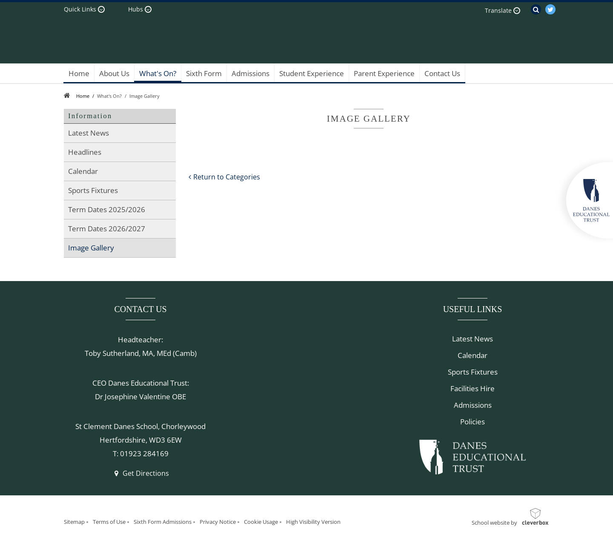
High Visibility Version (313, 522)
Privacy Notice (218, 522)
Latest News (472, 339)
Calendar (472, 355)
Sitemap (74, 522)
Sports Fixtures (473, 372)
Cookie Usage (261, 522)
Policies (472, 421)
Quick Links (80, 9)
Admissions (473, 405)
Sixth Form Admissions (163, 522)
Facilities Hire (472, 388)
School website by (494, 522)
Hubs (135, 9)
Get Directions (140, 473)
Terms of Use (109, 522)
